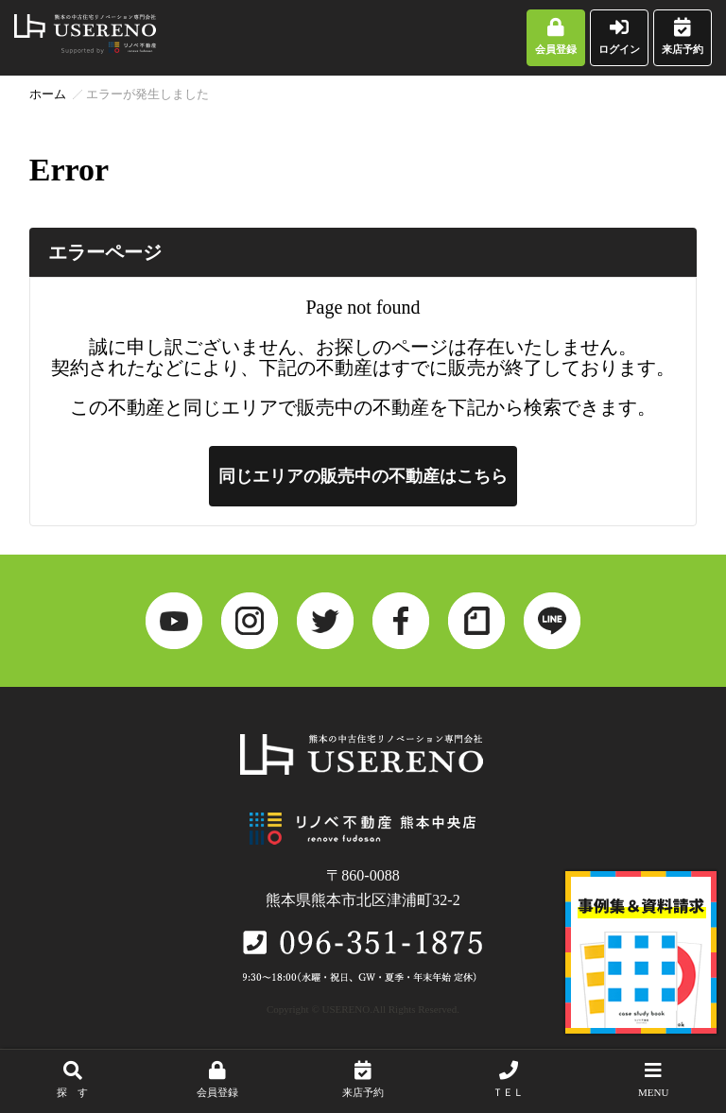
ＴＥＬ (508, 1079)
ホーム (47, 94)
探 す (73, 1079)
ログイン (619, 36)
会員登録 (556, 36)
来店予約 (682, 36)
